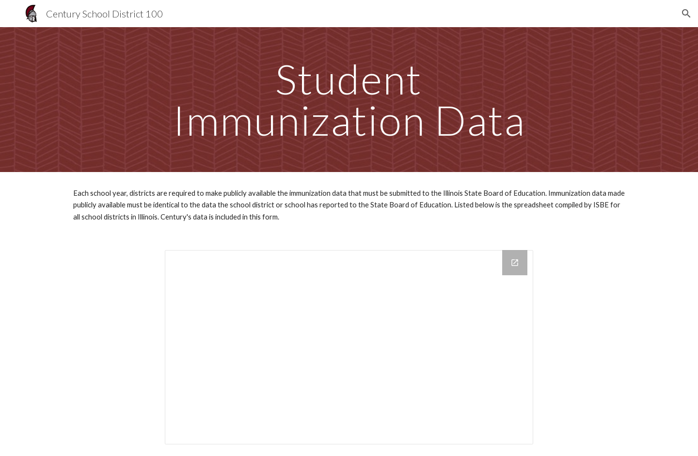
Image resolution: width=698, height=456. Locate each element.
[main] (349, 99)
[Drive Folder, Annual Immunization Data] (349, 347)
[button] (686, 13)
